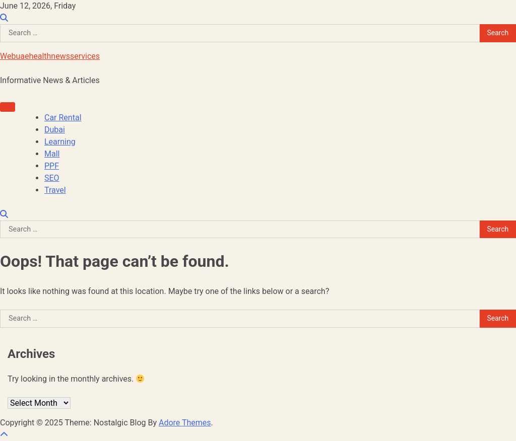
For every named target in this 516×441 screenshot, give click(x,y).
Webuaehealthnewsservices (50, 56)
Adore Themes (185, 422)
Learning (60, 141)
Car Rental (63, 117)
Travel (55, 190)
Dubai (54, 129)
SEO (51, 178)
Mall (51, 154)
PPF (51, 166)
